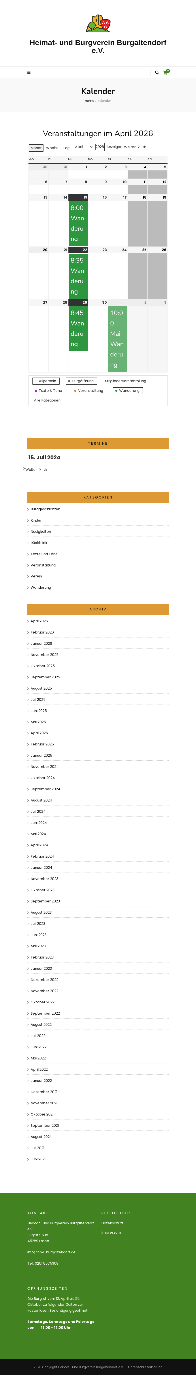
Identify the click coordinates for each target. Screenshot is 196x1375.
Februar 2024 (42, 856)
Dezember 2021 (44, 1091)
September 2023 (45, 901)
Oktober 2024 (43, 777)
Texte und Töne (44, 554)
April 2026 (39, 621)
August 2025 (41, 688)
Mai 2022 (38, 1058)
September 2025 (45, 677)
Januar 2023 (41, 968)
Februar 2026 (42, 632)
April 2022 (39, 1069)
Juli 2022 (38, 1035)
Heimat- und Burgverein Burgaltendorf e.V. (98, 46)
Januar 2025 (41, 755)
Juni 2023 (39, 934)
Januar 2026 (41, 643)
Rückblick (39, 542)
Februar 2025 (42, 744)
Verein (36, 576)
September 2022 (45, 1013)
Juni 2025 (39, 710)
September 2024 (45, 789)
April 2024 (39, 845)
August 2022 (41, 1024)
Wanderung (41, 587)
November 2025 (44, 654)
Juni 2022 (39, 1047)
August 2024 (41, 800)
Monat (36, 147)
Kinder (36, 520)
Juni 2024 (39, 822)
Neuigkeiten (41, 531)
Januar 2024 (41, 867)
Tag (66, 147)
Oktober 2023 (43, 890)
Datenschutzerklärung (145, 1367)
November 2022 (44, 990)
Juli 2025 (38, 699)
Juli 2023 (38, 923)
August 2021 (41, 1136)
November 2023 (44, 878)
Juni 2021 (38, 1159)
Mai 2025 (38, 722)
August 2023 (41, 912)
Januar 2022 (41, 1080)
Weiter (132, 147)
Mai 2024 (38, 833)
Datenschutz (112, 1223)
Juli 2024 (38, 811)
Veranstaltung (43, 565)
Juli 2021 (37, 1147)
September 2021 (45, 1125)
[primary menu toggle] (29, 73)
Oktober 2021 (42, 1114)
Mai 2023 (38, 946)
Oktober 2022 (43, 1002)
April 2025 (39, 733)
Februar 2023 (42, 957)
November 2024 (45, 766)
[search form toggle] (157, 72)
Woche (52, 147)
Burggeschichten (45, 509)
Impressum (111, 1232)
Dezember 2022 (44, 979)
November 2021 (44, 1103)
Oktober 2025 (43, 665)
